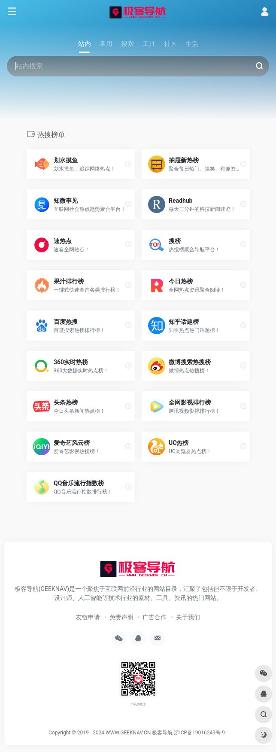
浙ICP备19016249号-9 (199, 733)
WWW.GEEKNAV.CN (128, 733)
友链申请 (88, 617)
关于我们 (188, 617)
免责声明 (121, 617)
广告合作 (155, 617)
